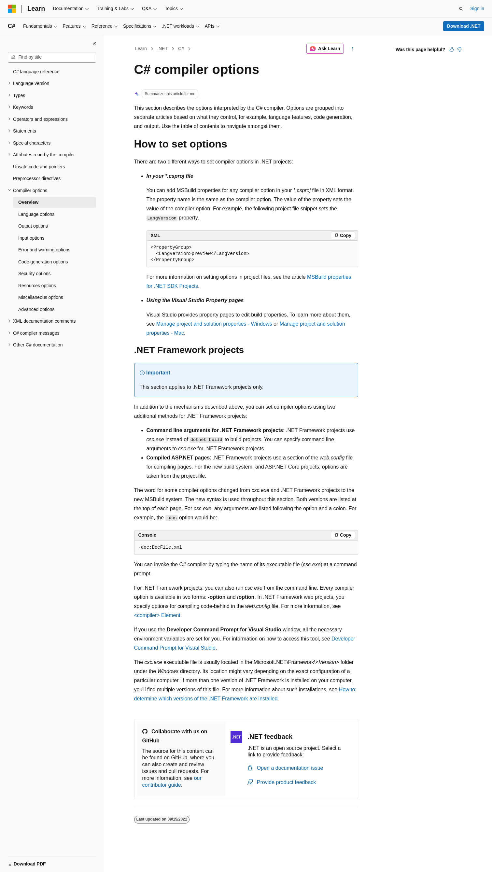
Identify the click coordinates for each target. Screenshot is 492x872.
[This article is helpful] (452, 49)
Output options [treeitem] (33, 226)
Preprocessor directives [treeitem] (37, 178)
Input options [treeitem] (31, 238)
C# (181, 48)
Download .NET (464, 26)
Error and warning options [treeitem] (44, 249)
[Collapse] (94, 43)
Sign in (477, 8)
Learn (141, 48)
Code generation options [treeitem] (43, 261)
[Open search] (461, 9)
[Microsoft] (12, 9)
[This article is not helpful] (459, 49)
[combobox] (52, 57)
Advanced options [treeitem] (36, 309)
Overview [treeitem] (28, 202)
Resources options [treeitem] (37, 285)
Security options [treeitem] (34, 273)
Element (157, 615)
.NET (162, 48)
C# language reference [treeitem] (36, 71)
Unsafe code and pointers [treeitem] (39, 166)
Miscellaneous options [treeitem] (40, 297)
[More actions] (352, 49)
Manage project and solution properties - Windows (214, 324)
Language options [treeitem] (36, 214)
